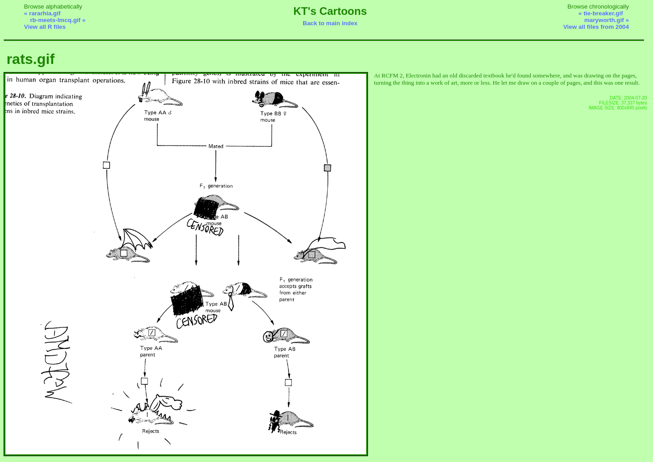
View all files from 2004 (596, 26)
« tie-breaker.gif (601, 13)
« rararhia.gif (42, 13)
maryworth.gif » (606, 20)
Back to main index (330, 23)
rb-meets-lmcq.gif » (58, 20)
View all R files (44, 26)
